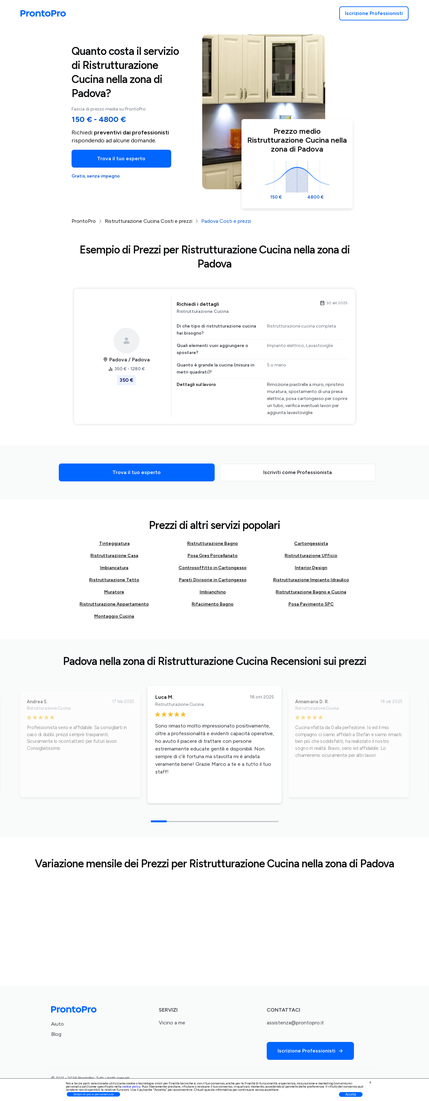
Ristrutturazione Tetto (114, 580)
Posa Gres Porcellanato (213, 555)
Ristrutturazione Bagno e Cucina (311, 592)
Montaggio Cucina (114, 616)
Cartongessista (311, 543)
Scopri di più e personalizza (93, 1094)
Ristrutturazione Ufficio (311, 555)
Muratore (114, 592)
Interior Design (311, 567)
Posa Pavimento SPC (311, 604)
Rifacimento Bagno (213, 604)
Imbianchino (213, 592)
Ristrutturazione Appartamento (114, 604)
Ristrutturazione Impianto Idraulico (311, 580)
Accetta (350, 1094)
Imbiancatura (114, 567)
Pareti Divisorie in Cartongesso (213, 580)
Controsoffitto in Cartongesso (213, 567)
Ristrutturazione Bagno (212, 543)
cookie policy (131, 1086)
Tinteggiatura (114, 543)
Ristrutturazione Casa (114, 555)
